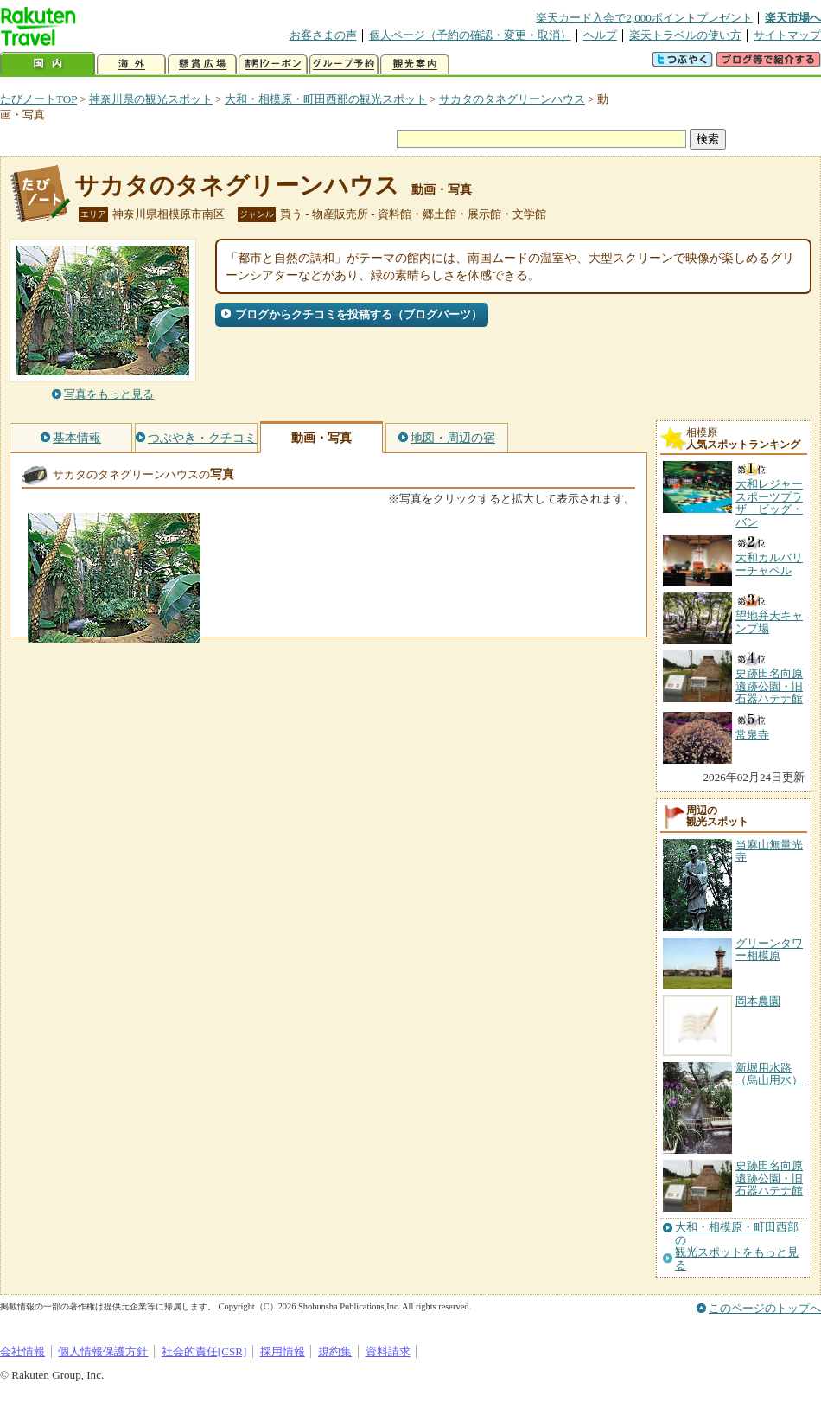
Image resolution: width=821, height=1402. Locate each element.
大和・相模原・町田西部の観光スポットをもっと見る (737, 1246)
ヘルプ (600, 35)
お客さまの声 (323, 35)
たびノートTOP (38, 99)
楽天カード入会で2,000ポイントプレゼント (644, 17)
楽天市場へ (793, 17)
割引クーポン (273, 64)
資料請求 (388, 1351)
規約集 (335, 1351)
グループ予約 (344, 64)
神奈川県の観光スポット (151, 99)
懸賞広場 (202, 64)
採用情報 (282, 1351)
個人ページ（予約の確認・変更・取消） (470, 35)
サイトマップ (787, 35)
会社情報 (22, 1351)
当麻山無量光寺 (769, 850)
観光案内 (414, 64)
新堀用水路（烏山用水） (769, 1073)
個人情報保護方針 (103, 1351)
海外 (131, 64)
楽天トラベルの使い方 (685, 35)
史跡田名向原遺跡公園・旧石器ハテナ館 (769, 1178)
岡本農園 (757, 1001)
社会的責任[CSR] (204, 1351)
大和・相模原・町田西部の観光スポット (326, 99)
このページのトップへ (765, 1308)
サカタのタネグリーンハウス (512, 99)
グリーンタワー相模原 (769, 949)
